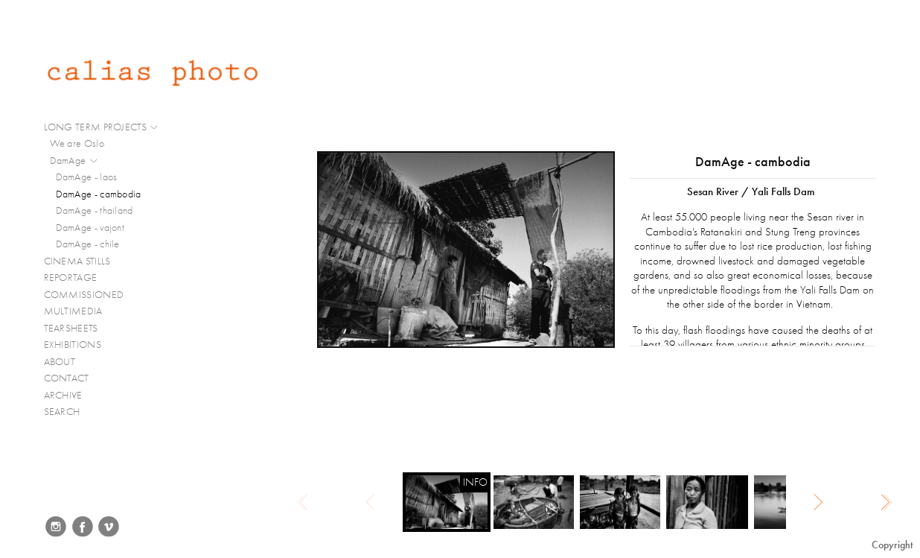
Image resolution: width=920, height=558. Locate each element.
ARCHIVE (63, 395)
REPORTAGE (77, 278)
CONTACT (66, 378)
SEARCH (62, 411)
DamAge (74, 161)
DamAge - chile (88, 244)
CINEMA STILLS (84, 261)
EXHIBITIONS (72, 344)
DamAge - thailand (94, 210)
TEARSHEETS (71, 328)
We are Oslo (77, 143)
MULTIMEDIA (79, 311)
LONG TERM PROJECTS (101, 127)
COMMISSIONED (90, 295)
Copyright (892, 545)
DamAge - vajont (90, 227)
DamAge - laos (87, 177)
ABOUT (60, 361)
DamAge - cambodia (98, 194)
